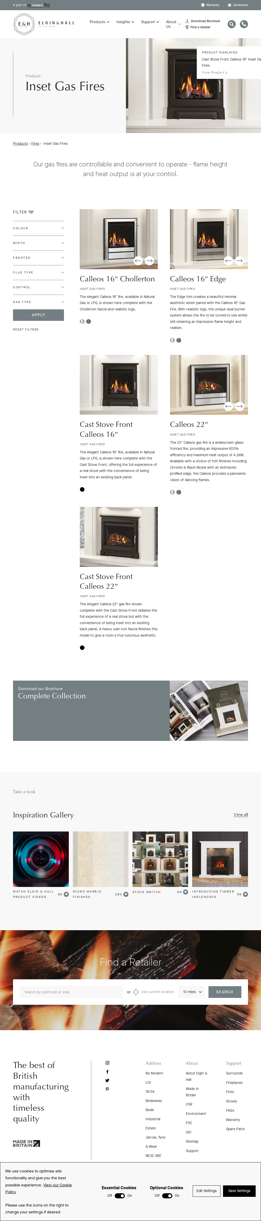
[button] (138, 262)
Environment (196, 1113)
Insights (123, 21)
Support (148, 21)
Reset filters (26, 329)
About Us (171, 24)
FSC (189, 1123)
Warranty (210, 5)
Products (97, 21)
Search (225, 997)
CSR (189, 1104)
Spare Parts (235, 1129)
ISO (188, 1132)
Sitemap (192, 1141)
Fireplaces (234, 1082)
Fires (35, 143)
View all (241, 815)
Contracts (238, 5)
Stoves (231, 1101)
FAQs (230, 1110)
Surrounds (234, 1073)
